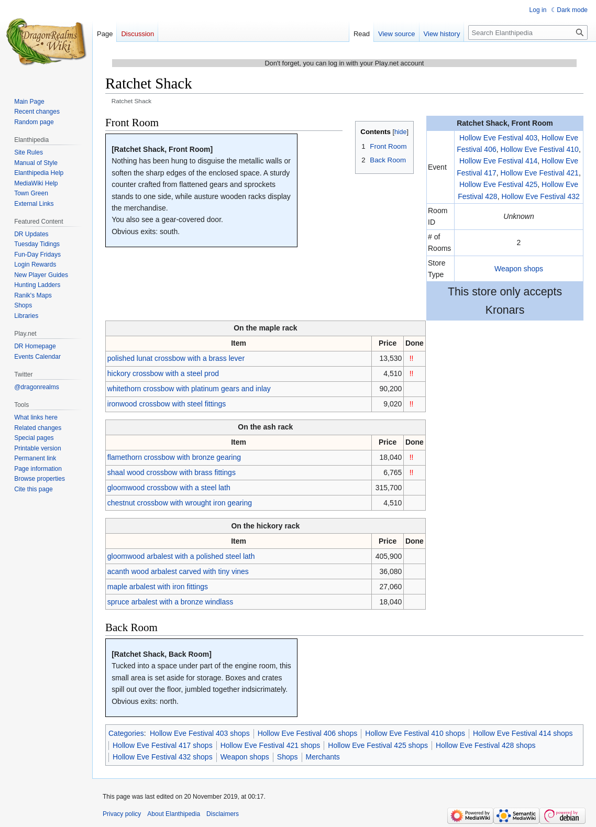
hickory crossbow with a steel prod (163, 373)
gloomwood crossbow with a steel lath (168, 487)
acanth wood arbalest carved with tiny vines (178, 571)
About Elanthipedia (173, 814)
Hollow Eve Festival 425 (498, 184)
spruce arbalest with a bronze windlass (170, 602)
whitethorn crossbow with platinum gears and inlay (189, 388)
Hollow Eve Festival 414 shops (523, 733)
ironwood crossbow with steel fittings (166, 404)
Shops (287, 757)
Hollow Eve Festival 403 (498, 138)
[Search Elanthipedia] (528, 32)
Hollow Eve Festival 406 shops (308, 733)
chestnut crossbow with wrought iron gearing (179, 503)
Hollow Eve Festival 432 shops (163, 757)
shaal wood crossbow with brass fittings (171, 472)
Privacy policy (122, 814)
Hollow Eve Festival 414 (498, 161)
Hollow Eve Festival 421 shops (270, 745)
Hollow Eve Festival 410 (540, 149)
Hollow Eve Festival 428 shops (486, 745)
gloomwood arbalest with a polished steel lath (181, 556)
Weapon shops (518, 268)
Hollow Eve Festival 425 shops (378, 745)
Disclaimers (222, 814)
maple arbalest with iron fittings (157, 586)
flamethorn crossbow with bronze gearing (174, 457)
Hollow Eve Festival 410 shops (415, 733)
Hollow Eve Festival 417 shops (163, 745)
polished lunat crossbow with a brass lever (176, 358)
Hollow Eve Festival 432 (540, 196)
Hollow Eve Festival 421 (540, 173)
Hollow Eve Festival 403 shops (200, 733)
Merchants (323, 757)
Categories (126, 733)
